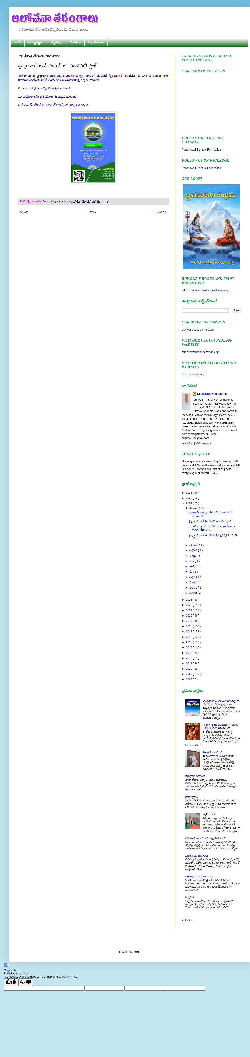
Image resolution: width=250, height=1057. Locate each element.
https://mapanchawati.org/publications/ (205, 290)
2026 (189, 492)
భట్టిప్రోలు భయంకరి (195, 776)
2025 (189, 498)
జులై (192, 561)
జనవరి (193, 592)
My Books (96, 42)
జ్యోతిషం (56, 42)
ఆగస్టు (193, 555)
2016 (189, 637)
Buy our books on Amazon (198, 329)
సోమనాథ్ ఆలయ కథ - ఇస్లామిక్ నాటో (205, 838)
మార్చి (193, 582)
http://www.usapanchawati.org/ (200, 352)
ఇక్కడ (56, 88)
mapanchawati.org (193, 374)
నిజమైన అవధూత (212, 752)
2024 (189, 503)
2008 (189, 679)
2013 (189, 652)
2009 (189, 674)
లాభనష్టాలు (191, 796)
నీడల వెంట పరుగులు (196, 855)
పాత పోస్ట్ (162, 212)
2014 (189, 647)
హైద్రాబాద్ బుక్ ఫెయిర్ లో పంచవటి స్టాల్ (210, 521)
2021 (189, 610)
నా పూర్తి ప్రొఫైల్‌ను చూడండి (196, 443)
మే (191, 571)
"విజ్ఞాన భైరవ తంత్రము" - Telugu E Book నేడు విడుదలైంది (220, 726)
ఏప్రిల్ (192, 577)
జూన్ (192, 566)
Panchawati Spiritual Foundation (201, 149)
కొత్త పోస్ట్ (23, 212)
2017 (189, 631)
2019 (189, 620)
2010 (189, 668)
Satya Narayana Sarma (56, 201)
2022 (189, 605)
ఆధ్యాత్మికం (35, 42)
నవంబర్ (194, 545)
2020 (189, 615)
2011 (189, 663)
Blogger (123, 951)
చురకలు (75, 42)
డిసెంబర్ (194, 508)
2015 (189, 642)
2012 (189, 658)
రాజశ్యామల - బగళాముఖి (199, 876)
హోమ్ (93, 212)
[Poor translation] (25, 982)
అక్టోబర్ (193, 550)
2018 (189, 626)
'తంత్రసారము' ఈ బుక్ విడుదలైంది (221, 700)
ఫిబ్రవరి (193, 587)
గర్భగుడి (189, 897)
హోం (18, 42)
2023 (189, 599)
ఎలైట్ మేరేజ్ (209, 814)
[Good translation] (11, 982)
